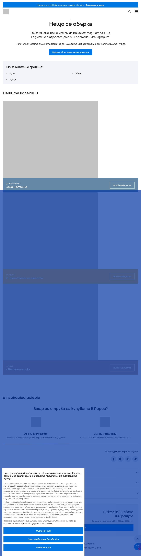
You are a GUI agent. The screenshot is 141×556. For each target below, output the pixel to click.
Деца (13, 79)
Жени (79, 73)
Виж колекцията (122, 185)
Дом (12, 73)
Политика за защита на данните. (37, 523)
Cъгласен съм (43, 530)
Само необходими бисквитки (43, 539)
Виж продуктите (94, 4)
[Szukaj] (129, 11)
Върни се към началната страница (70, 52)
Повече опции (43, 547)
